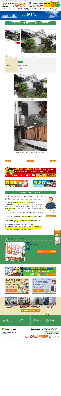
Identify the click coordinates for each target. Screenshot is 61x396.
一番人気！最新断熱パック (37, 320)
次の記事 (8, 161)
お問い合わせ (6, 324)
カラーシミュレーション (50, 319)
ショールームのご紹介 (55, 9)
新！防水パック (21, 320)
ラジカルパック (21, 319)
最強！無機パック (21, 322)
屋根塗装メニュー (35, 316)
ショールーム (6, 319)
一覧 (30, 161)
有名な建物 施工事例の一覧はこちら (30, 310)
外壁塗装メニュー (20, 316)
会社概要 (5, 318)
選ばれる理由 (20, 8)
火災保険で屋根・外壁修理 (50, 320)
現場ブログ (41, 8)
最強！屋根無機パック (36, 322)
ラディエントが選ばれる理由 (8, 321)
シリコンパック (21, 318)
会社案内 (13, 8)
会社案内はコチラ (50, 216)
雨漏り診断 (48, 316)
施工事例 (34, 8)
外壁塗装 (20, 62)
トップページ (6, 316)
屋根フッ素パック (35, 321)
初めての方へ (6, 8)
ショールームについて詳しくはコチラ (46, 251)
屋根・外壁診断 (48, 318)
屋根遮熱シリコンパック (36, 319)
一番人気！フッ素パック (22, 321)
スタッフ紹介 (6, 322)
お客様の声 (48, 8)
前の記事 (52, 161)
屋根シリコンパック (36, 318)
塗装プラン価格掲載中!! (27, 9)
